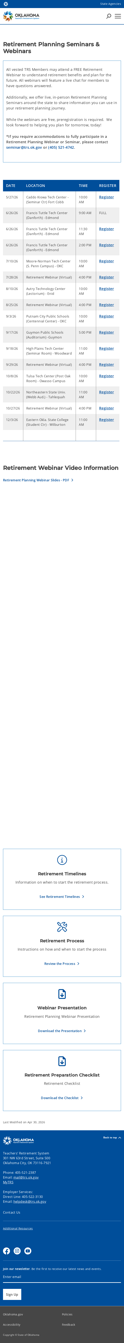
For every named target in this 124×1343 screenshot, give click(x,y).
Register (106, 197)
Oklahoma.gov (13, 1314)
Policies (67, 1314)
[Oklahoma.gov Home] (6, 4)
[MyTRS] (62, 532)
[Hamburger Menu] (118, 16)
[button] (38, 480)
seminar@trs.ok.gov (24, 147)
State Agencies (110, 4)
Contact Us (11, 1212)
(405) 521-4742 (61, 147)
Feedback (68, 1324)
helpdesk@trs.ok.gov (29, 1201)
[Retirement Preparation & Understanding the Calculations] (62, 618)
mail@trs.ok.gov (26, 1177)
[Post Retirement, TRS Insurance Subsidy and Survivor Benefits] (62, 790)
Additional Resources (18, 1228)
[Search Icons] (109, 16)
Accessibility (11, 1324)
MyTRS (8, 1182)
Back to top (112, 1137)
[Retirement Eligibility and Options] (62, 704)
